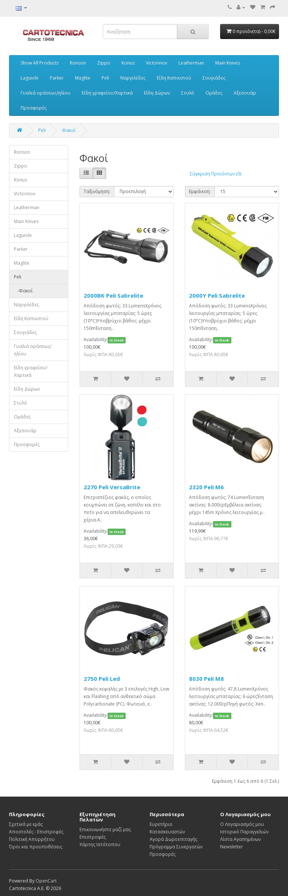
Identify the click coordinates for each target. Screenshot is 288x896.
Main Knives (227, 63)
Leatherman (191, 63)
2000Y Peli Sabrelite (217, 295)
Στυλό (187, 93)
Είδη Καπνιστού (174, 78)
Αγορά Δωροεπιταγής (173, 839)
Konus (128, 63)
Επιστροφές (93, 837)
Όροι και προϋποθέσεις (35, 847)
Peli (105, 78)
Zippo (103, 63)
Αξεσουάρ (245, 93)
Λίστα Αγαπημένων (240, 839)
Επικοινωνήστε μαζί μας (105, 829)
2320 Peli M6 (206, 487)
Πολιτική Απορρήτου (32, 839)
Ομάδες (214, 93)
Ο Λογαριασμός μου (242, 824)
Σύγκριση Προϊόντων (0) (215, 174)
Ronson (78, 63)
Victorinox (156, 63)
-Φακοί (23, 291)
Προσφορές (33, 108)
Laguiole (30, 78)
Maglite (82, 78)
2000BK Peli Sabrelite (113, 295)
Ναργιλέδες (133, 78)
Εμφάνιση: (200, 191)
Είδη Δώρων (157, 93)
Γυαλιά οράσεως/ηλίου (45, 93)
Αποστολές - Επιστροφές (36, 832)
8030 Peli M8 (206, 678)
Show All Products (39, 63)
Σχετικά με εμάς (26, 824)
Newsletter (231, 847)
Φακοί (69, 130)
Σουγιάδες (213, 78)
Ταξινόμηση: (97, 191)
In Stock (117, 339)
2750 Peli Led (102, 678)
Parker (57, 78)
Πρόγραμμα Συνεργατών (176, 847)
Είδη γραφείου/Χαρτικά (107, 93)
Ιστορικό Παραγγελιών (244, 832)
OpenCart (46, 881)
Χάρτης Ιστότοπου (100, 844)
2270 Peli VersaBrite (112, 487)
